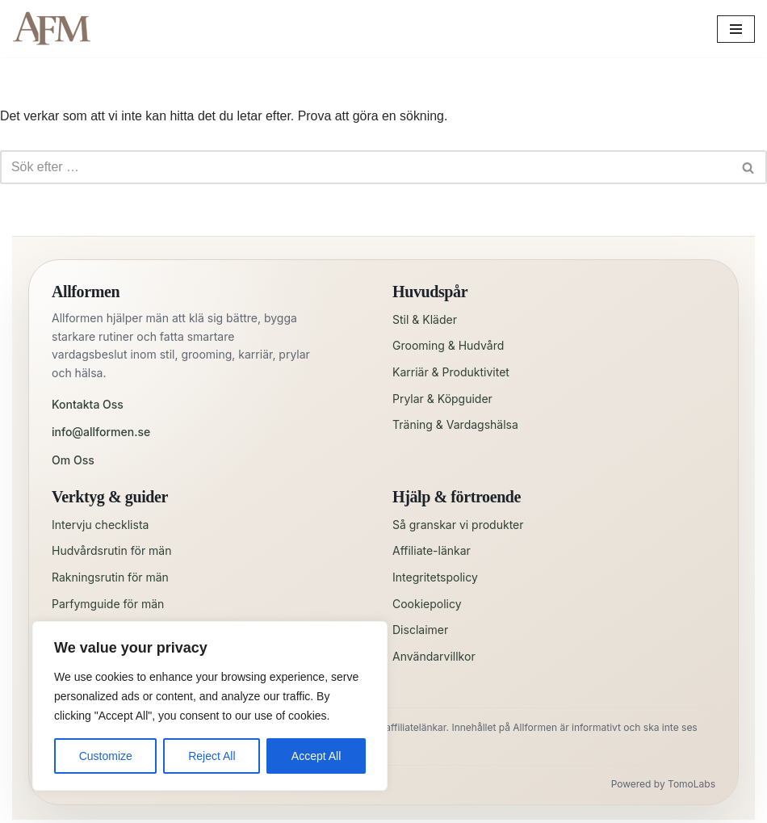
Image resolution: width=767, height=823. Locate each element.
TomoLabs (691, 785)
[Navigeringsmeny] (736, 29)
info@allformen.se (101, 432)
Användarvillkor (434, 656)
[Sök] (365, 168)
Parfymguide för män (108, 604)
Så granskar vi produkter (458, 524)
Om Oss (73, 460)
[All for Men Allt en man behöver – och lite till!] (56, 28)
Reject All (211, 756)
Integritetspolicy (435, 577)
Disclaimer (420, 629)
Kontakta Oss (88, 404)
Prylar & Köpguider (442, 398)
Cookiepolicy (427, 604)
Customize (105, 756)
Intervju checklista (100, 524)
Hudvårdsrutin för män (111, 551)
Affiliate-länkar (431, 551)
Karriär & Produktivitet (450, 372)
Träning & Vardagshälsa (455, 425)
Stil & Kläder (424, 319)
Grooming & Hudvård (448, 346)
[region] (210, 706)
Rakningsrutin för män (110, 577)
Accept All (316, 756)
